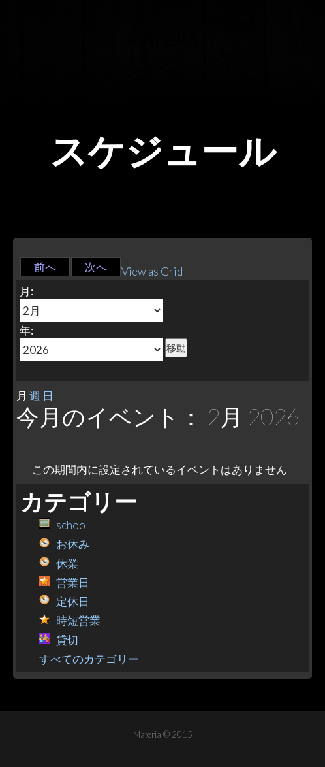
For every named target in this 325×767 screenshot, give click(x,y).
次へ (96, 267)
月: (26, 291)
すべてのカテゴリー (89, 659)
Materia (162, 39)
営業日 (64, 582)
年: (26, 330)
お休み (64, 544)
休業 (58, 563)
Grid (152, 271)
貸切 (58, 640)
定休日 (64, 601)
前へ (45, 267)
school (64, 525)
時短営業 (70, 620)
